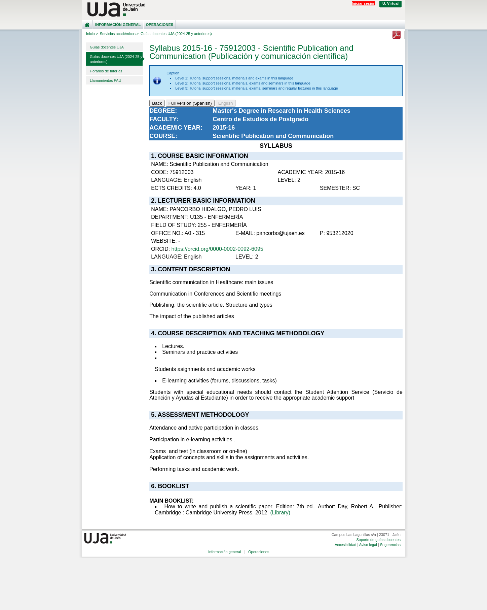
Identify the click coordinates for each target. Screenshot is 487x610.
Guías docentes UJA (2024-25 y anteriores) (116, 59)
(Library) (280, 512)
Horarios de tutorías (106, 71)
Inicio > (92, 34)
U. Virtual (390, 3)
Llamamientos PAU (105, 80)
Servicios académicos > (119, 34)
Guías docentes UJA (107, 47)
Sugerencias (390, 545)
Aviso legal (368, 545)
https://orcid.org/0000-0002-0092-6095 (217, 249)
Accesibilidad (345, 545)
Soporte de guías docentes (378, 540)
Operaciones (159, 25)
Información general (118, 25)
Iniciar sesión (363, 3)
